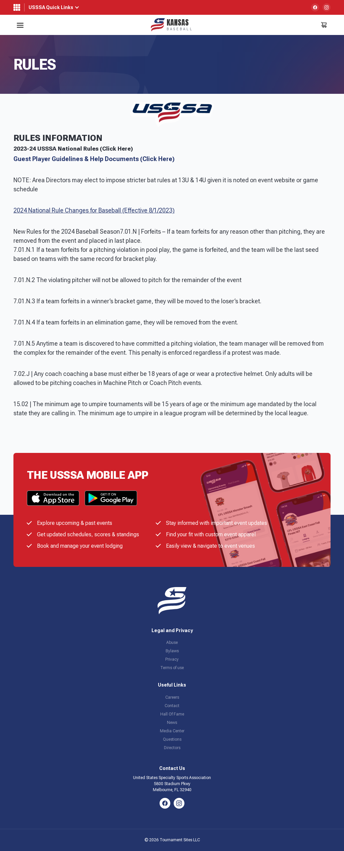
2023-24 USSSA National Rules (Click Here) (73, 148)
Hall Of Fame (172, 714)
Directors (172, 747)
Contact (172, 705)
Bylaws (172, 651)
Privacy (172, 659)
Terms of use (172, 667)
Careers (172, 697)
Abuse (172, 642)
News (172, 722)
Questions (172, 739)
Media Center (172, 731)
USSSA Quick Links (51, 7)
